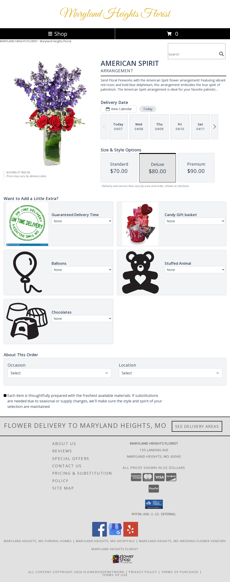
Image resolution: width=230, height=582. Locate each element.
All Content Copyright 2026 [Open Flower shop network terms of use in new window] (55, 572)
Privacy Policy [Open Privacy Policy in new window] (143, 572)
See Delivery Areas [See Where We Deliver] (197, 426)
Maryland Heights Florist (115, 14)
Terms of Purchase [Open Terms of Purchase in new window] (180, 572)
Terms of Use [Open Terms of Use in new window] (115, 575)
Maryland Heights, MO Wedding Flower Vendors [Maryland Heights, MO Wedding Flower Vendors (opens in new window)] (182, 541)
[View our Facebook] (99, 535)
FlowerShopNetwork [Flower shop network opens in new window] (104, 572)
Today (147, 109)
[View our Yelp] (130, 535)
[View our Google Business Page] (115, 535)
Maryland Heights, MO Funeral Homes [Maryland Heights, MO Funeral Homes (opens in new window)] (38, 541)
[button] (154, 504)
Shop (57, 33)
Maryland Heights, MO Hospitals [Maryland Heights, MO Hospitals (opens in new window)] (105, 541)
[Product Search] (192, 54)
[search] (221, 53)
